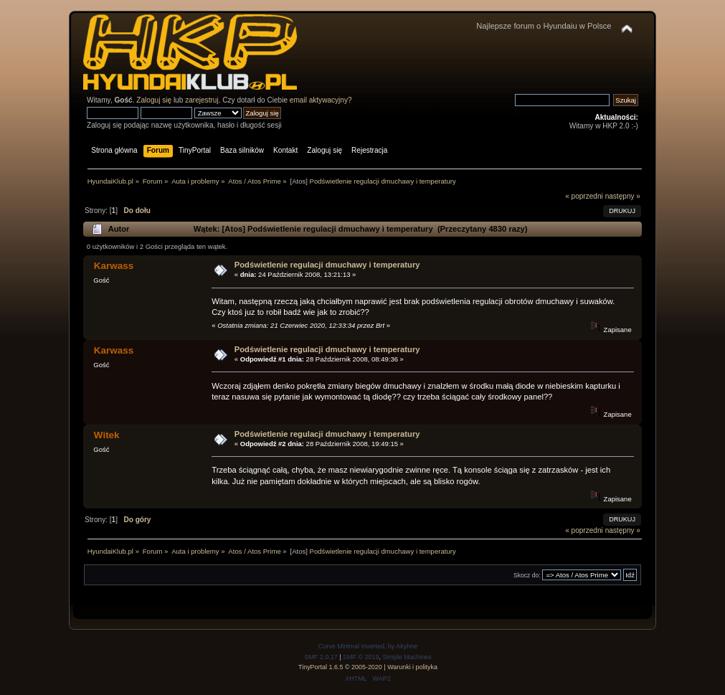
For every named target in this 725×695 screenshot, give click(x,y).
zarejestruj (202, 100)
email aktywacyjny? (321, 100)
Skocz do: (527, 575)
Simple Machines (406, 657)
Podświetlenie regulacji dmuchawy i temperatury (327, 264)
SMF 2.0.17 (320, 657)
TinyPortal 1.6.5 (320, 667)
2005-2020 (366, 667)
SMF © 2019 (361, 657)
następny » (622, 196)
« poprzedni (584, 196)
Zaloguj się (153, 100)
